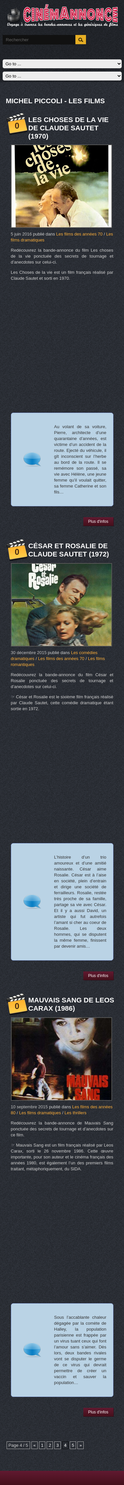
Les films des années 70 (79, 234)
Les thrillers (75, 1112)
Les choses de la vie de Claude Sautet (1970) (68, 128)
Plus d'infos (98, 521)
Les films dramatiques (40, 1112)
